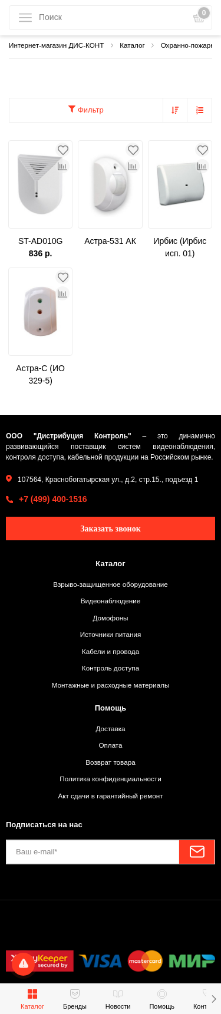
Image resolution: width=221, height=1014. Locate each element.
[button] (213, 998)
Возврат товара (110, 762)
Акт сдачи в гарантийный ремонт (110, 796)
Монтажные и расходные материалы (111, 685)
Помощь (110, 707)
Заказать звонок (110, 528)
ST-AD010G (40, 241)
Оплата (110, 745)
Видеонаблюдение (110, 601)
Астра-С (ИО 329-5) (40, 374)
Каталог (110, 563)
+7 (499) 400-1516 (53, 499)
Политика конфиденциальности (110, 778)
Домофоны (110, 618)
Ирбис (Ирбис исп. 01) (179, 247)
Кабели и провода (110, 651)
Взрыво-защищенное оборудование (110, 584)
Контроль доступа (110, 668)
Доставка (110, 728)
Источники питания (110, 634)
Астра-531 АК (110, 241)
